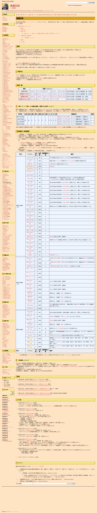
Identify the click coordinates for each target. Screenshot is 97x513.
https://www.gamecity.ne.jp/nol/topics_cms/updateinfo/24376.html (35, 390)
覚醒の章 (5, 258)
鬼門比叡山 (7, 327)
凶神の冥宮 (7, 67)
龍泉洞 (6, 76)
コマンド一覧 (6, 162)
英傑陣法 (8, 126)
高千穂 (6, 71)
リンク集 (5, 363)
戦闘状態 (5, 151)
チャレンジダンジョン (9, 427)
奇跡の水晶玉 (74, 366)
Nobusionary (6, 166)
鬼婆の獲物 (46, 99)
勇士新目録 (6, 227)
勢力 (5, 54)
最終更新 (40, 10)
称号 (18, 23)
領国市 (6, 341)
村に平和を (40, 91)
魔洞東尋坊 (7, 294)
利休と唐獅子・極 (67, 116)
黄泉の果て (7, 97)
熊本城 (6, 83)
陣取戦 (8, 58)
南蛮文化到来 (6, 239)
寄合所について (7, 369)
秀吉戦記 (6, 75)
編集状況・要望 (7, 360)
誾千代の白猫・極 (67, 124)
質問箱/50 (6, 410)
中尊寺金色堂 (7, 78)
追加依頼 (5, 372)
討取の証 (5, 102)
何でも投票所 (6, 353)
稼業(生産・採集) (8, 106)
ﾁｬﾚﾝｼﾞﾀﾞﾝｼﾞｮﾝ (8, 49)
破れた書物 (33, 94)
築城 (4, 176)
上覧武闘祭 (6, 98)
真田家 (4, 228)
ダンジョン (6, 60)
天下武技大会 (6, 99)
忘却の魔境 (7, 73)
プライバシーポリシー (13, 511)
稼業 (4, 260)
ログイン (50, 10)
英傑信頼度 (61, 328)
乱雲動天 (4, 27)
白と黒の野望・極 (67, 119)
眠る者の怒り (54, 96)
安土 (17, 75)
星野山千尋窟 (7, 64)
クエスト (35, 14)
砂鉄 (5, 424)
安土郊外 (8, 45)
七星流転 (5, 216)
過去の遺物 (6, 167)
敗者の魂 (39, 94)
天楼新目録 (6, 175)
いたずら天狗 (46, 94)
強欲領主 (45, 91)
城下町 (4, 141)
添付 (25, 10)
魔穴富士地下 (7, 289)
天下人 (4, 53)
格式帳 (30, 255)
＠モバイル (6, 159)
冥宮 (9, 183)
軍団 (4, 283)
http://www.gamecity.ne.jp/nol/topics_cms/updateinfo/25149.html (34, 394)
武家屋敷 (5, 143)
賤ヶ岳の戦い (7, 313)
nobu (7, 511)
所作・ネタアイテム (8, 165)
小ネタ (4, 163)
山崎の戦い (7, 311)
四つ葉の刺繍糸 (53, 475)
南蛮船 (6, 52)
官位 (4, 150)
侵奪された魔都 (38, 78)
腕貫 (62, 293)
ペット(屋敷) (7, 145)
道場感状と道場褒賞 (26, 35)
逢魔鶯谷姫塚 (61, 14)
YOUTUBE (6, 381)
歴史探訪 (39, 96)
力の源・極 (30, 157)
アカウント (23, 79)
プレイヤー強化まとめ (9, 387)
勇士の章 (5, 225)
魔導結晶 (53, 164)
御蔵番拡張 (6, 140)
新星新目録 (6, 325)
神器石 (6, 120)
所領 (5, 337)
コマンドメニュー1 (77, 147)
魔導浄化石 (30, 266)
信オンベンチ (6, 371)
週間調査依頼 (7, 135)
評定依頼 (6, 57)
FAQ (4, 41)
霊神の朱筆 (30, 305)
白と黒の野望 (62, 94)
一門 (4, 147)
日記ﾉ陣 (5, 19)
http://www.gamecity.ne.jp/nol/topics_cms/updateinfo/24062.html (34, 385)
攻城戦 (6, 50)
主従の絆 (56, 335)
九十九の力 (58, 160)
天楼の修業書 (64, 366)
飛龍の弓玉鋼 (30, 230)
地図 (4, 42)
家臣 (29, 51)
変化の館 (53, 91)
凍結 (15, 10)
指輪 (70, 177)
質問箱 (4, 358)
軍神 (51, 157)
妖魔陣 (6, 61)
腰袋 (5, 344)
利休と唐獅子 (62, 91)
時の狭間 (6, 334)
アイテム (36, 147)
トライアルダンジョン (32, 22)
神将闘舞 (4, 30)
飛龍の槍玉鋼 (30, 219)
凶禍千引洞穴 (7, 295)
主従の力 (30, 335)
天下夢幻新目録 (7, 278)
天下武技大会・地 (8, 205)
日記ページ (6, 356)
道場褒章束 (30, 308)
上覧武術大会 (6, 155)
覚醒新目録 (6, 259)
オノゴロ (6, 286)
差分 (18, 10)
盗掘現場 (32, 96)
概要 (22, 28)
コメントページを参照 (37, 466)
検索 (36, 10)
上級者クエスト (8, 136)
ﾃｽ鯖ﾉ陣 (5, 20)
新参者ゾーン (7, 46)
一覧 (32, 10)
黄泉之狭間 (7, 94)
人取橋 (6, 330)
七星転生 (8, 129)
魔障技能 (30, 63)
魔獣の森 (6, 290)
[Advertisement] (48, 498)
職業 (4, 105)
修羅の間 (6, 212)
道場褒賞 (29, 147)
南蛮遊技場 (7, 243)
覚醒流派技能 (7, 111)
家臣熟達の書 (30, 332)
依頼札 (50, 139)
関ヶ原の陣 (7, 333)
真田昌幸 (6, 229)
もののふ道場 (27, 14)
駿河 (5, 417)
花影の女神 (6, 398)
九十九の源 (70, 160)
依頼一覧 (23, 31)
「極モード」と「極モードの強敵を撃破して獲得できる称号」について (41, 33)
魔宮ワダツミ (7, 287)
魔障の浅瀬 (7, 291)
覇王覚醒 (4, 31)
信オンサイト (7, 383)
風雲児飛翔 (5, 28)
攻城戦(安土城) (7, 90)
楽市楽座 (6, 144)
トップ (4, 10)
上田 (5, 232)
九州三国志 (7, 69)
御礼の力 (39, 99)
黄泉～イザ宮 (7, 65)
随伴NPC (5, 121)
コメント (23, 42)
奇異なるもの (46, 96)
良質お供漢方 (30, 175)
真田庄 (6, 231)
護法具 (5, 429)
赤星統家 (6, 436)
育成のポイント (7, 39)
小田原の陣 (7, 331)
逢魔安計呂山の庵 (71, 14)
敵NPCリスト (6, 101)
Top (11, 8)
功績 (4, 137)
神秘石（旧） (7, 422)
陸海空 (6, 68)
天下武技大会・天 (8, 204)
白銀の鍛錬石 (55, 179)
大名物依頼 (7, 133)
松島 (5, 329)
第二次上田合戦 (8, 235)
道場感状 (66, 406)
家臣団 (6, 122)
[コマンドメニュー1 (49, 406)
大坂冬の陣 (7, 236)
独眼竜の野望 (7, 72)
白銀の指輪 (30, 178)
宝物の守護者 (62, 96)
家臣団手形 (30, 168)
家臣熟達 (52, 166)
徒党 (69, 75)
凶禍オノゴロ (7, 93)
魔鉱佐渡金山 (7, 297)
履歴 (21, 10)
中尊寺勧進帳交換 (8, 441)
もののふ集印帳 (7, 156)
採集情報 (5, 139)
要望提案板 (6, 362)
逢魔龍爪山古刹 (51, 14)
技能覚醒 (6, 110)
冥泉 (11, 183)
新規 (29, 10)
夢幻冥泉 (6, 87)
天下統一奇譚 (7, 95)
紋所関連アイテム (54, 255)
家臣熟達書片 (30, 166)
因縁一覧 (6, 434)
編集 (12, 10)
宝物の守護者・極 (67, 121)
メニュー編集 (6, 373)
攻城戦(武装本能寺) (8, 91)
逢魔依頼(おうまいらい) (24, 26)
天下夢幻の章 (6, 276)
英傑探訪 (8, 128)
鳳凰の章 (5, 305)
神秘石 (51, 236)
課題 (12, 46)
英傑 (33, 51)
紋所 (4, 148)
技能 (5, 107)
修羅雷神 (6, 419)
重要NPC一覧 (6, 43)
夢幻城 (21, 63)
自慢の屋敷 (6, 386)
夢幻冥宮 (6, 86)
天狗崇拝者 (54, 94)
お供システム (7, 124)
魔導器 (5, 403)
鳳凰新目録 (6, 306)
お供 (26, 54)
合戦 (5, 58)
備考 (22, 39)
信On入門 (5, 38)
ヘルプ (45, 10)
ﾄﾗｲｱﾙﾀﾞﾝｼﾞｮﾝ (7, 63)
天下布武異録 (6, 279)
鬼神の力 (6, 118)
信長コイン (6, 158)
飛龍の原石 (30, 236)
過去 (9, 358)
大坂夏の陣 (7, 238)
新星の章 (5, 323)
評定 (4, 338)
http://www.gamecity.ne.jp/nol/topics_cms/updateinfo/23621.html (34, 381)
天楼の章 (19, 14)
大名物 (6, 56)
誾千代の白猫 (54, 99)
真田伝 (6, 79)
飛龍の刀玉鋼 (30, 209)
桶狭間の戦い (7, 309)
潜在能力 (6, 109)
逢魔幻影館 (42, 14)
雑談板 (4, 359)
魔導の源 (30, 164)
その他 (22, 41)
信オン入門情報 (7, 355)
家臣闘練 (10, 122)
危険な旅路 (33, 99)
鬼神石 (10, 118)
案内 (8, 10)
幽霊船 (6, 82)
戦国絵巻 (5, 154)
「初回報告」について (29, 37)
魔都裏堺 (6, 293)
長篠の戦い (7, 310)
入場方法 (23, 29)
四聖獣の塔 (7, 80)
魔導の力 (60, 258)
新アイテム (6, 342)
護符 (51, 304)
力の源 (67, 157)
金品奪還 (32, 91)
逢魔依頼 (15, 5)
